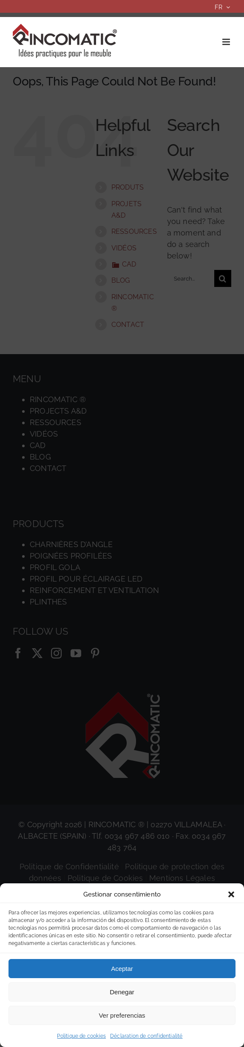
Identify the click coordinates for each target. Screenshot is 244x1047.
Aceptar (122, 968)
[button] (231, 894)
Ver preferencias (122, 1015)
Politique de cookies (81, 1036)
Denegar (122, 992)
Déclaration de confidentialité (146, 1036)
